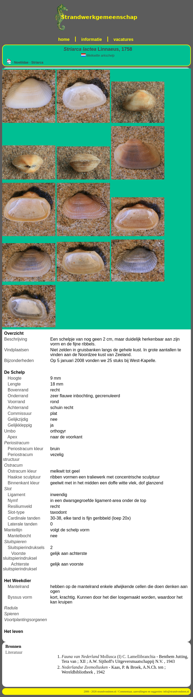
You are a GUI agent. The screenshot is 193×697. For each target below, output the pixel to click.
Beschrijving (15, 339)
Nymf (13, 500)
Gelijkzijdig (18, 419)
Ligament (16, 494)
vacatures (123, 39)
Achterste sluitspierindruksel (20, 566)
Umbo (9, 431)
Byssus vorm (20, 597)
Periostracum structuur (18, 457)
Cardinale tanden (24, 518)
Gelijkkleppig (20, 425)
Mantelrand (18, 586)
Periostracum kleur (25, 448)
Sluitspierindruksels (26, 547)
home (64, 39)
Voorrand (16, 401)
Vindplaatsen (16, 350)
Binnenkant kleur (24, 483)
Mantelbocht (19, 536)
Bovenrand (18, 390)
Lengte (14, 384)
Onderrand (18, 396)
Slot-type (16, 512)
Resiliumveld (20, 506)
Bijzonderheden (19, 360)
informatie (91, 39)
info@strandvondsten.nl (176, 691)
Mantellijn (13, 530)
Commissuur (20, 413)
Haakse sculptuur (24, 477)
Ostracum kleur (22, 471)
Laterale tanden (22, 524)
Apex (12, 437)
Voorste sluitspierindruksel (20, 555)
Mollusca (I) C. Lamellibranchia (109, 656)
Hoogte (15, 378)
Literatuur (13, 652)
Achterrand (17, 407)
